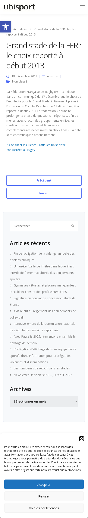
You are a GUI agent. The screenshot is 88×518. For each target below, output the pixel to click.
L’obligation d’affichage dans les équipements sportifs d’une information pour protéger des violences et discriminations (43, 355)
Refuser (44, 496)
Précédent (44, 180)
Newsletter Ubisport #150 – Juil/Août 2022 (43, 375)
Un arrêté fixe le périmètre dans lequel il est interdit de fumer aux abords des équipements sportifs (42, 272)
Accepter (44, 484)
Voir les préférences (44, 508)
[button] (5, 26)
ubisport (53, 76)
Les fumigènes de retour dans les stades (42, 368)
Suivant (44, 193)
